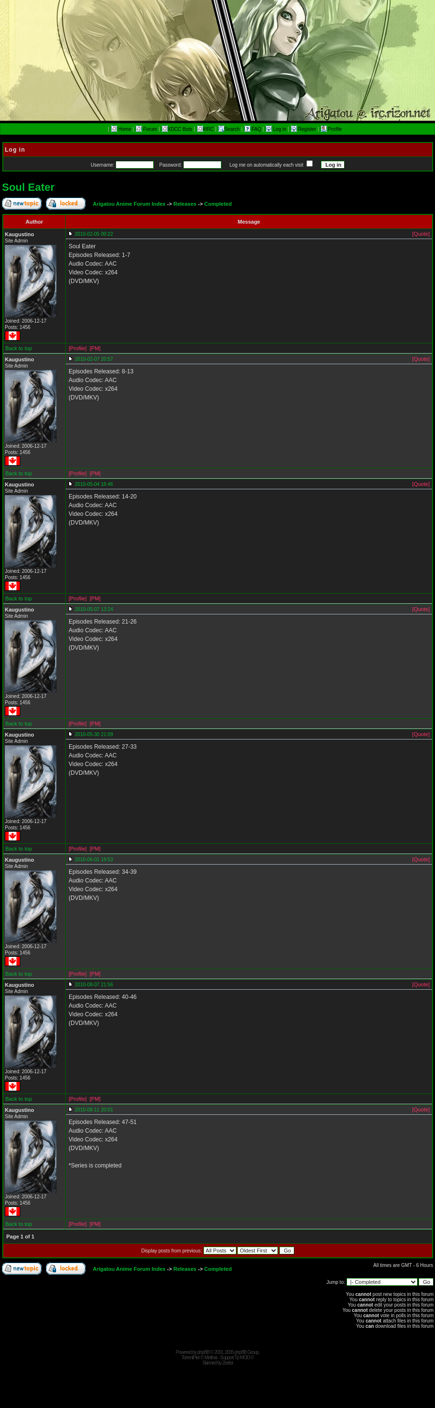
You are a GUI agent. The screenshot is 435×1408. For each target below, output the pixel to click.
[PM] (95, 348)
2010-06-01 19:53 (94, 859)
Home (121, 129)
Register (304, 129)
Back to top (18, 348)
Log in (277, 129)
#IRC (205, 129)
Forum (146, 129)
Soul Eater (28, 187)
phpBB (203, 1352)
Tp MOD (242, 1357)
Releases (185, 204)
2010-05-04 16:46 (94, 484)
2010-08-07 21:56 (94, 984)
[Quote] (421, 234)
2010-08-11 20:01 (94, 1109)
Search (229, 129)
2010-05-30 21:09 (94, 734)
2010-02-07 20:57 (94, 359)
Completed (218, 204)
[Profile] (78, 348)
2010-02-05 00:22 (94, 234)
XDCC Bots (177, 129)
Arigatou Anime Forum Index (129, 204)
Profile (331, 129)
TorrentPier (190, 1357)
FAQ (254, 129)
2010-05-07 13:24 (94, 609)
